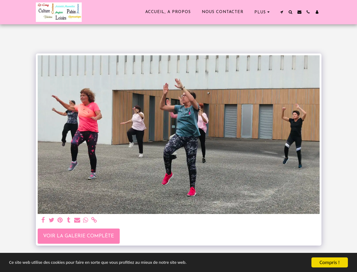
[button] (282, 12)
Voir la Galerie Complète (78, 236)
